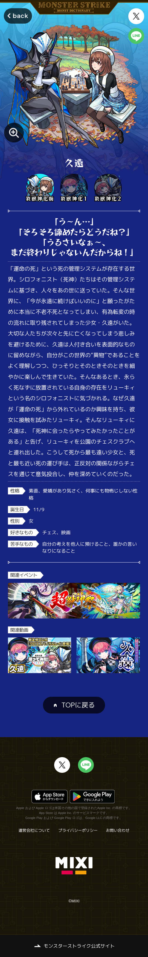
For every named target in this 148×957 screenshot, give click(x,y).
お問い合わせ (117, 830)
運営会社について (34, 830)
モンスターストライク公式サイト (79, 945)
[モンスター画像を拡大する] (14, 132)
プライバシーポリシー (78, 830)
